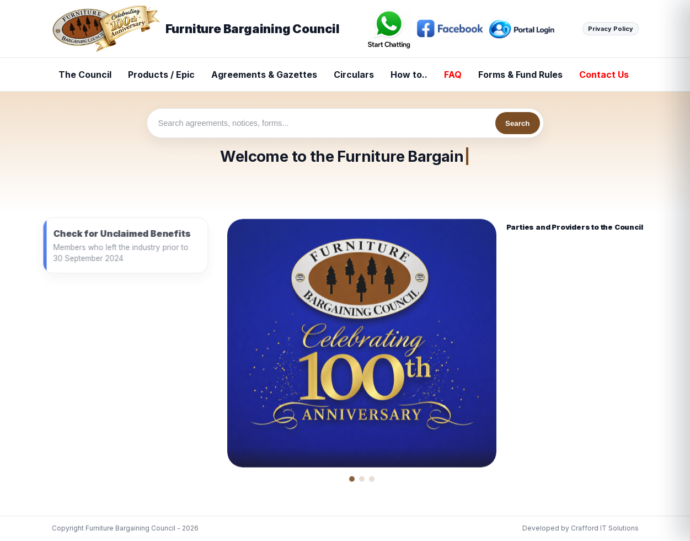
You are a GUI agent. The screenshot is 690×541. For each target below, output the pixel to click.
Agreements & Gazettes (264, 74)
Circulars (354, 74)
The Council (84, 74)
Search (517, 123)
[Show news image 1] (352, 481)
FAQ (453, 74)
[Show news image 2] (362, 481)
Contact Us (604, 74)
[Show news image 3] (372, 481)
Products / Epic (161, 74)
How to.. (409, 74)
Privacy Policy (610, 29)
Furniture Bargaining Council (196, 28)
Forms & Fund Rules (520, 74)
